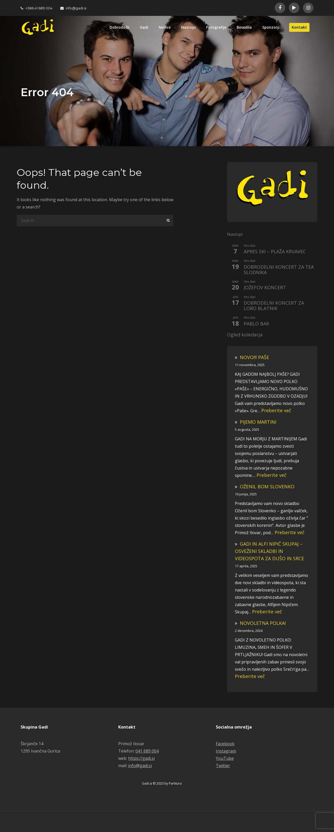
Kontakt (299, 27)
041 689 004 (147, 751)
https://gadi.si (141, 758)
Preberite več (276, 410)
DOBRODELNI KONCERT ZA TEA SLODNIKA (279, 269)
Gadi (144, 27)
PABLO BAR (256, 324)
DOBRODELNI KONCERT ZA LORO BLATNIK (274, 305)
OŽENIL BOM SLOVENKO (267, 486)
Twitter (223, 765)
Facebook (225, 744)
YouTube (225, 758)
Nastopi (188, 27)
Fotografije (216, 27)
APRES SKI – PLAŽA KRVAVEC (275, 252)
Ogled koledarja (245, 335)
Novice (165, 27)
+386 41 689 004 (36, 8)
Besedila (244, 27)
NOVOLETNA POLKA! (263, 623)
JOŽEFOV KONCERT (265, 288)
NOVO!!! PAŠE (254, 357)
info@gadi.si (73, 8)
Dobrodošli (119, 27)
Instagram (226, 751)
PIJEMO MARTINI (258, 422)
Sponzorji (270, 27)
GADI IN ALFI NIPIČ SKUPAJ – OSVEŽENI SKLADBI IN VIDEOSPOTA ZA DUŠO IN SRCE (269, 551)
